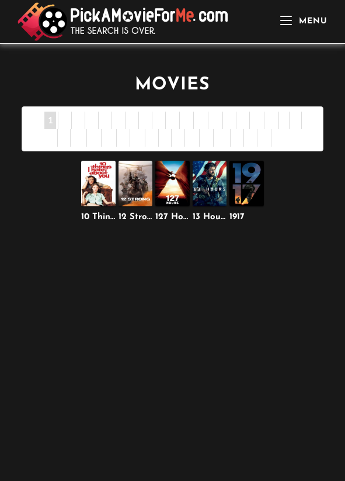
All (279, 137)
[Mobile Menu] (303, 21)
